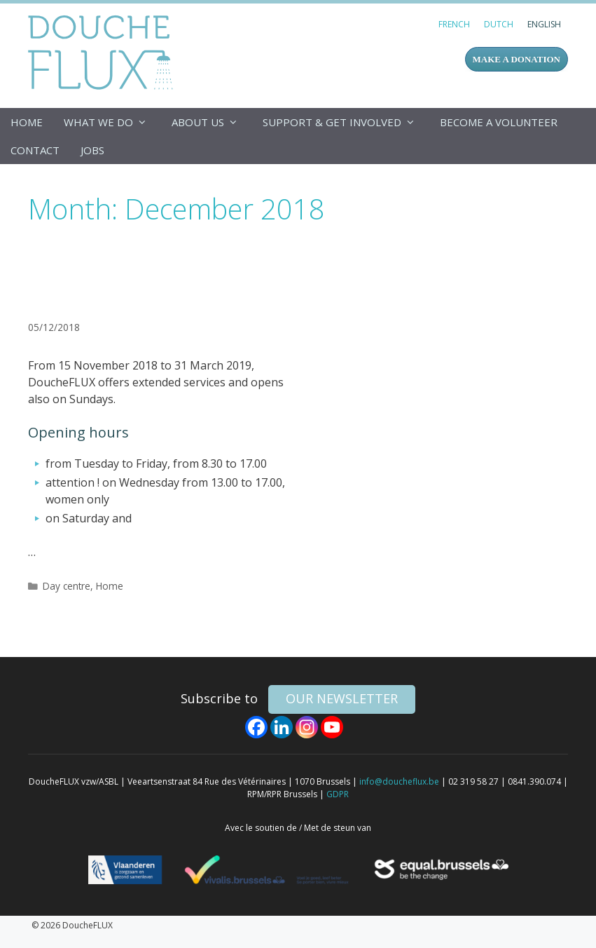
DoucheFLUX (103, 52)
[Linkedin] (281, 727)
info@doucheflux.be (399, 781)
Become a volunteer (498, 122)
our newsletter (342, 698)
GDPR (337, 794)
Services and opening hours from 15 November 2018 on (150, 277)
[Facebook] (256, 727)
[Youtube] (332, 727)
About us (212, 122)
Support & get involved (346, 122)
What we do (112, 122)
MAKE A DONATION (516, 59)
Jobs (92, 150)
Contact (35, 150)
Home (27, 122)
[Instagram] (307, 727)
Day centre (66, 585)
